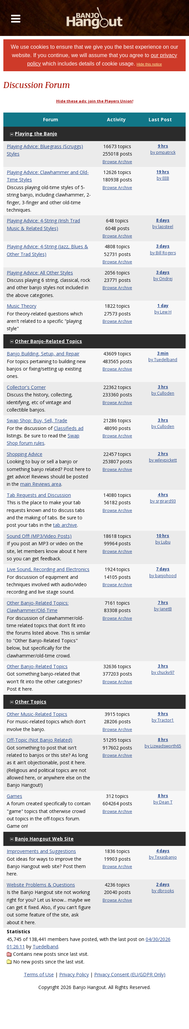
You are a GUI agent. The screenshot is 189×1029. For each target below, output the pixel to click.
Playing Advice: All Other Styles (40, 272)
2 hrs (163, 454)
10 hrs (162, 536)
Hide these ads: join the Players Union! (94, 100)
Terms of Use (39, 974)
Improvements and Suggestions (41, 851)
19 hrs (162, 172)
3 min (162, 353)
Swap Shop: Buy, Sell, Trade (37, 420)
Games (14, 796)
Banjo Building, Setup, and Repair (43, 353)
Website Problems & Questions (41, 885)
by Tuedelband (162, 359)
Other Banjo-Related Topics (37, 666)
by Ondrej (163, 279)
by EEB (163, 178)
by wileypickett (163, 460)
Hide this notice (149, 64)
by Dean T (163, 802)
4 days (162, 851)
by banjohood (163, 575)
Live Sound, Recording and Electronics (48, 569)
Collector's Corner (26, 387)
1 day (162, 305)
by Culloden (162, 393)
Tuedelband (45, 946)
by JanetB (163, 609)
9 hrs (163, 146)
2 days (162, 884)
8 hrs (163, 739)
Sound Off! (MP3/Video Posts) (39, 536)
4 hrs (163, 495)
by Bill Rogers (163, 253)
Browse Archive (117, 162)
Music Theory (21, 306)
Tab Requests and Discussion (39, 495)
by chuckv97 (163, 672)
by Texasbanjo (163, 857)
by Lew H (163, 312)
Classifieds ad (68, 428)
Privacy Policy (74, 974)
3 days (162, 246)
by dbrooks (163, 891)
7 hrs (163, 602)
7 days (162, 569)
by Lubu (163, 542)
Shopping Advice (24, 454)
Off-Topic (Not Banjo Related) (39, 740)
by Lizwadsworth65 (163, 746)
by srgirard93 (163, 501)
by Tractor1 (163, 720)
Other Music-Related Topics (37, 714)
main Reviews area (40, 484)
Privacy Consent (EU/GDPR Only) (129, 974)
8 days (162, 220)
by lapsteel (162, 226)
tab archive (65, 525)
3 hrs (163, 387)
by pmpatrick (163, 152)
